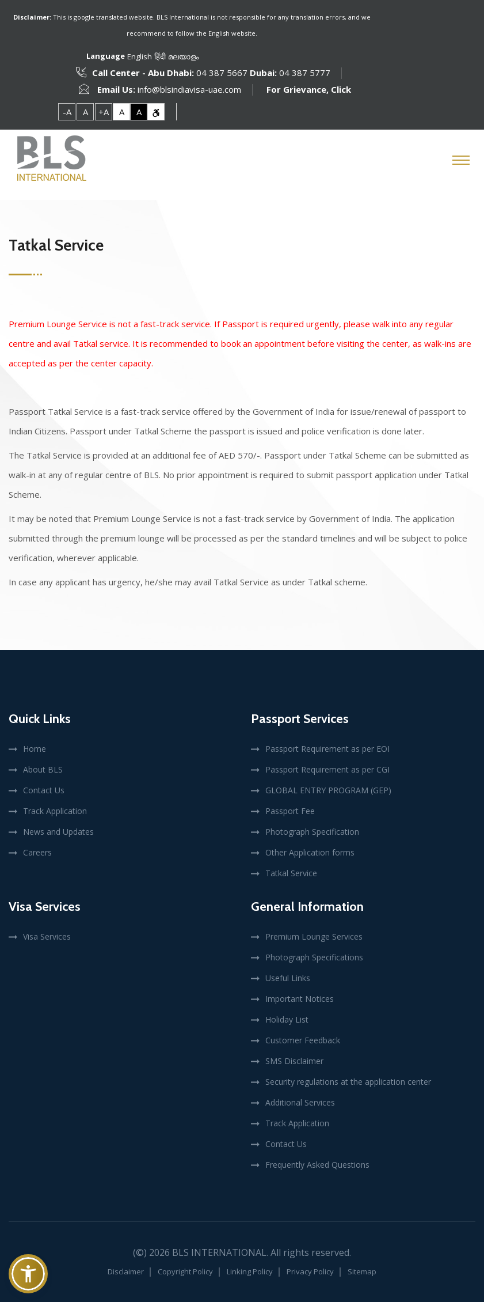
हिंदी (160, 56)
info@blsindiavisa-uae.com (189, 89)
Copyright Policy (185, 1271)
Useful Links (287, 977)
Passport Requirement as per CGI (327, 769)
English (139, 56)
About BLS (43, 769)
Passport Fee (290, 810)
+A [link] (103, 112)
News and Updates (58, 831)
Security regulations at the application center (348, 1081)
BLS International (219, 1252)
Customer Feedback (302, 1040)
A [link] (85, 112)
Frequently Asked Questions (317, 1164)
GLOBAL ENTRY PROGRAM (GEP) (328, 790)
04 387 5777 (303, 72)
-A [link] (67, 112)
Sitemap (362, 1271)
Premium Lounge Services (314, 936)
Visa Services (47, 936)
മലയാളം (183, 56)
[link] (156, 111)
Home (34, 748)
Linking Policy (250, 1271)
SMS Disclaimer (294, 1060)
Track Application (55, 810)
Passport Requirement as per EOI (327, 748)
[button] (28, 1273)
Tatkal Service (291, 873)
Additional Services (300, 1102)
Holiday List (286, 1019)
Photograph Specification (312, 831)
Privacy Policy (310, 1271)
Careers (37, 852)
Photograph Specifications (314, 957)
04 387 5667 (221, 72)
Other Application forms (310, 852)
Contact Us (43, 790)
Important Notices (299, 998)
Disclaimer (126, 1271)
